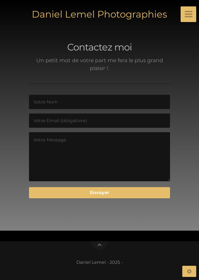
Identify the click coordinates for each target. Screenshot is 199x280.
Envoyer (99, 192)
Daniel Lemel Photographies (99, 14)
